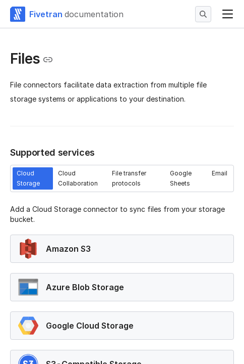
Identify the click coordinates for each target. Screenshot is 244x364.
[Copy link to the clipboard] (48, 60)
